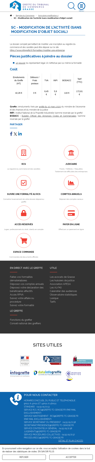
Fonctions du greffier (21, 319)
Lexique (54, 298)
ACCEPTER (71, 457)
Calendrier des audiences (63, 291)
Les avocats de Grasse (62, 277)
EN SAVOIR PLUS (46, 451)
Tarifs (53, 301)
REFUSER (24, 457)
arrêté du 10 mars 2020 (50, 106)
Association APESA (60, 284)
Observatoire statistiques (63, 294)
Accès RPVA (16, 294)
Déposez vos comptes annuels (27, 284)
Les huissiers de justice (62, 280)
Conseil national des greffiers (25, 323)
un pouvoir (20, 63)
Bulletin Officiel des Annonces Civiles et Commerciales (49, 116)
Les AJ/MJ (56, 287)
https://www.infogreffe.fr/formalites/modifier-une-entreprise (37, 50)
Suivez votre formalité (22, 305)
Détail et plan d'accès (71, 441)
